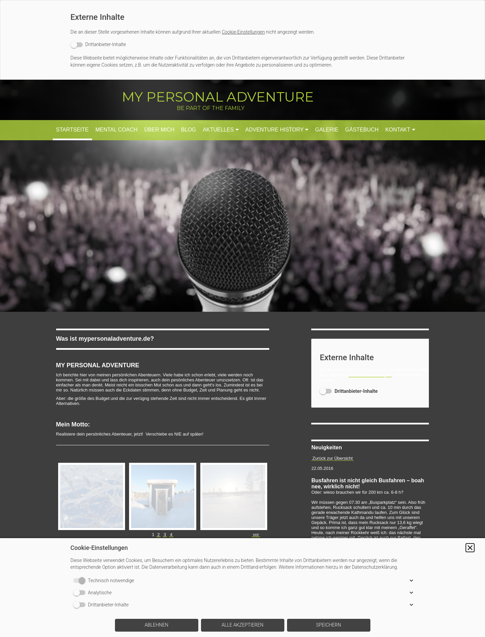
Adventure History (274, 130)
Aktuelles (218, 130)
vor (256, 492)
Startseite (72, 130)
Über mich (159, 130)
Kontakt (397, 130)
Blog (188, 130)
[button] (470, 548)
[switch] (98, 44)
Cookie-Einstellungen (243, 32)
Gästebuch (362, 130)
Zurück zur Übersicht (332, 458)
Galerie (326, 130)
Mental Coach (116, 130)
